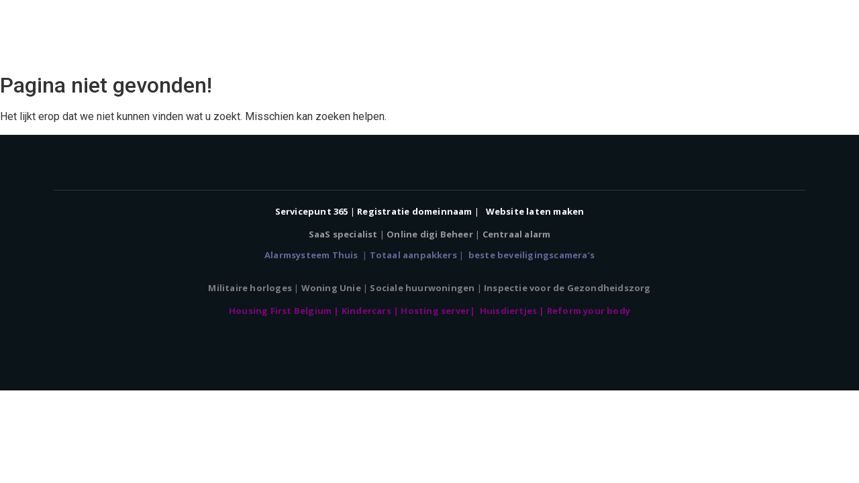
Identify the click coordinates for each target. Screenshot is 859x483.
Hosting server (435, 311)
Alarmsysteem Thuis (312, 255)
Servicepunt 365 (311, 211)
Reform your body (588, 311)
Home (391, 33)
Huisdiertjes (510, 311)
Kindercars (367, 311)
